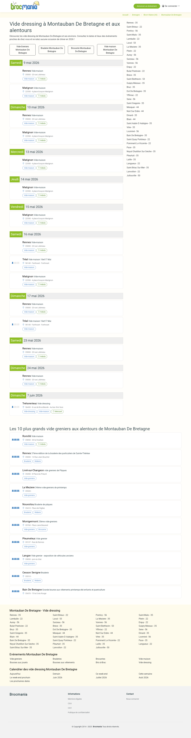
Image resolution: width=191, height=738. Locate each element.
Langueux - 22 (133, 163)
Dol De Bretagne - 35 (136, 91)
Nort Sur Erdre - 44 (135, 111)
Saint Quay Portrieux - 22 (138, 139)
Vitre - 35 (131, 127)
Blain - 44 (131, 119)
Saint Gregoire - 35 (135, 103)
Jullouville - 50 (133, 175)
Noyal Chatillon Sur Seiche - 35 (141, 151)
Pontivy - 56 (132, 31)
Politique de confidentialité (79, 712)
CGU (70, 703)
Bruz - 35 (131, 87)
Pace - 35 (131, 147)
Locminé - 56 (133, 131)
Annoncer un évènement (147, 6)
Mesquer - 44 (133, 107)
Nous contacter (132, 699)
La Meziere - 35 (134, 47)
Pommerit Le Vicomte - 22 (139, 143)
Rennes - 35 (132, 22)
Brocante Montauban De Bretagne (81, 50)
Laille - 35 (131, 159)
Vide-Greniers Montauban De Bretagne (23, 49)
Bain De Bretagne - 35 (137, 135)
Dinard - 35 (132, 115)
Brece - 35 (131, 75)
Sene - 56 (131, 99)
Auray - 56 (131, 55)
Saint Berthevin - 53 (136, 79)
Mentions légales (75, 699)
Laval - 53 (131, 43)
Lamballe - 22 (133, 39)
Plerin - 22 (131, 51)
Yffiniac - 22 (132, 95)
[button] (170, 6)
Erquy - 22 (131, 67)
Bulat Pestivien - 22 (136, 71)
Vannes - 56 (132, 63)
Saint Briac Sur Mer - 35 (138, 167)
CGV (70, 708)
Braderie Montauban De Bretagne (52, 50)
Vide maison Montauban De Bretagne (110, 49)
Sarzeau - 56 (132, 59)
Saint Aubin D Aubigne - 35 (139, 123)
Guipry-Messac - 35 (136, 83)
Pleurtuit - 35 (132, 155)
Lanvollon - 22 (133, 171)
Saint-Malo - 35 (134, 35)
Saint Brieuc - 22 (134, 27)
